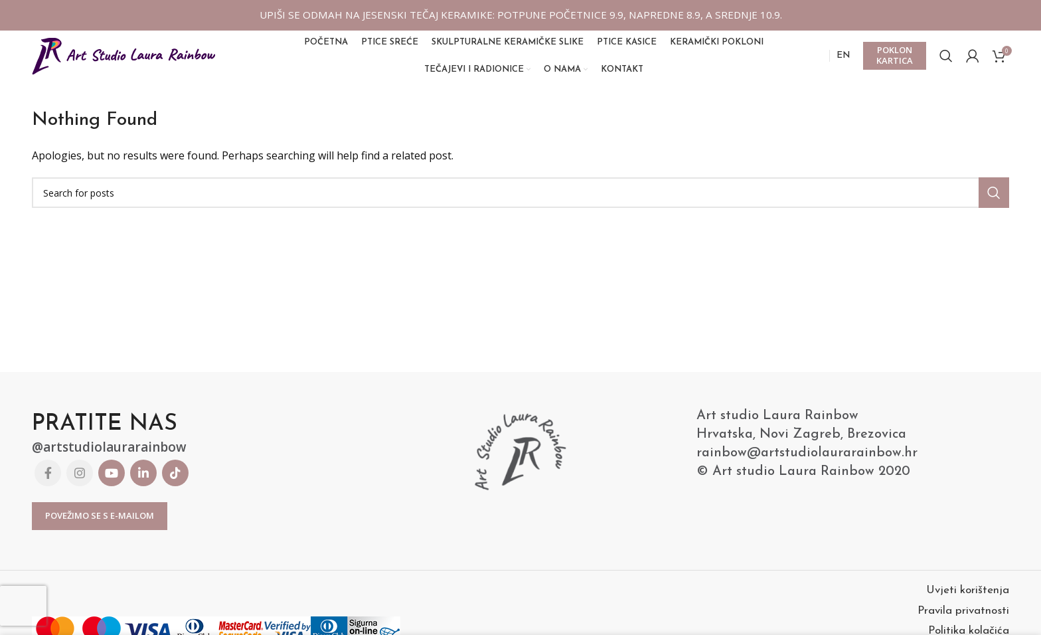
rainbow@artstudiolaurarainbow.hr (807, 462)
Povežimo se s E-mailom (99, 525)
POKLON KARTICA (894, 59)
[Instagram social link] (79, 481)
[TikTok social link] (175, 481)
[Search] (946, 60)
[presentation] (23, 606)
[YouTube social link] (111, 481)
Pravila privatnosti (963, 619)
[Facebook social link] (48, 481)
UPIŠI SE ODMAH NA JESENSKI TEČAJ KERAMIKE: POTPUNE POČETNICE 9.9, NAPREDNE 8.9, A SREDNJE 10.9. (520, 14)
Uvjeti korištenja (967, 598)
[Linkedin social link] (143, 481)
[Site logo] (125, 59)
